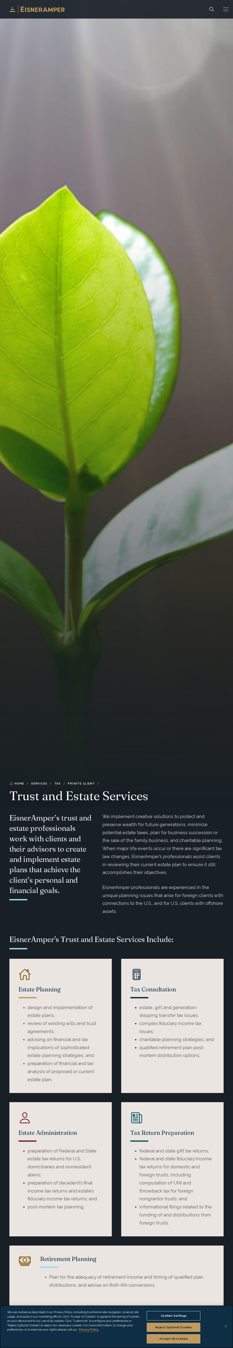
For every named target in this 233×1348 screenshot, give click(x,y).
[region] (116, 1326)
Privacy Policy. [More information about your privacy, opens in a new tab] (89, 1329)
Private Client (81, 783)
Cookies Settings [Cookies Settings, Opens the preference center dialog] (173, 1315)
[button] (226, 9)
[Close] (226, 1326)
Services (39, 783)
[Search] (211, 9)
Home (16, 783)
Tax (57, 783)
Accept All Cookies (173, 1338)
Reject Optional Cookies (173, 1327)
